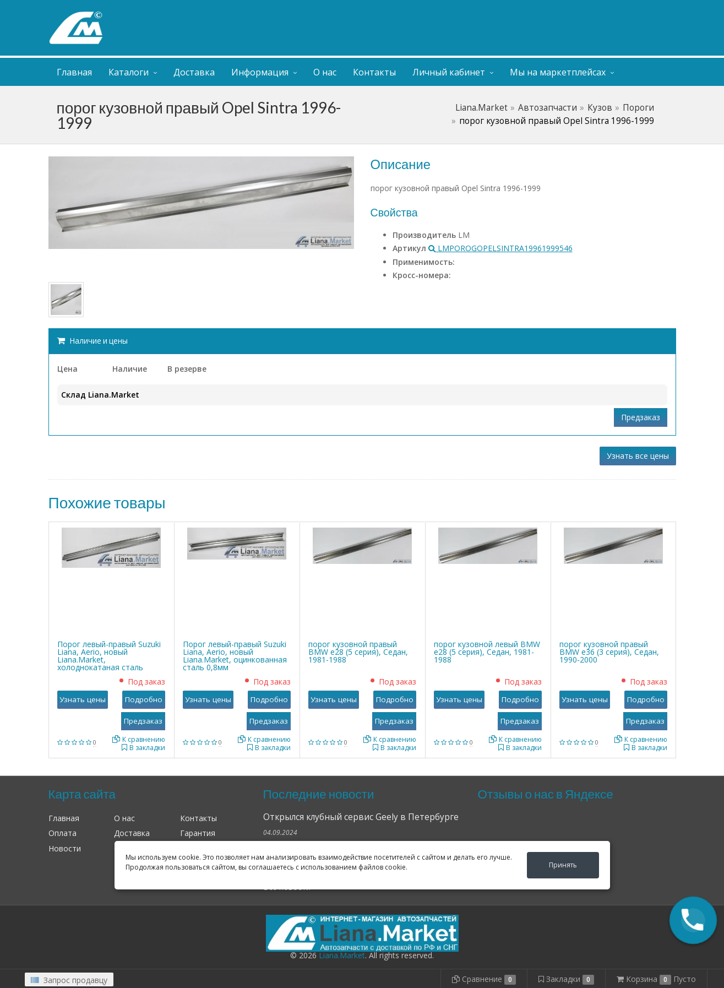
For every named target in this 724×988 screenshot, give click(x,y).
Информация (259, 72)
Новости (64, 848)
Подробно (143, 699)
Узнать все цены (638, 455)
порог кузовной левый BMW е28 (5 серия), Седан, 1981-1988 (487, 652)
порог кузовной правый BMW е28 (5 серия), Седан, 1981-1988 (358, 652)
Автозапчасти (547, 107)
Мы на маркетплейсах (558, 72)
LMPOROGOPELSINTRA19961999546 (500, 248)
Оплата (62, 833)
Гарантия (197, 833)
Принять (563, 865)
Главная (74, 72)
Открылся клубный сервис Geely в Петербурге (361, 817)
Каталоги (128, 72)
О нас (324, 72)
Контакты (374, 72)
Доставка (194, 72)
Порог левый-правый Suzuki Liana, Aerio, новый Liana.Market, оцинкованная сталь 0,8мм (235, 655)
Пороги (638, 107)
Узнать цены (82, 699)
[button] (693, 920)
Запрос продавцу (69, 980)
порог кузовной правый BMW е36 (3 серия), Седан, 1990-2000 (609, 652)
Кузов (599, 107)
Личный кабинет (609, 10)
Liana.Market (481, 107)
